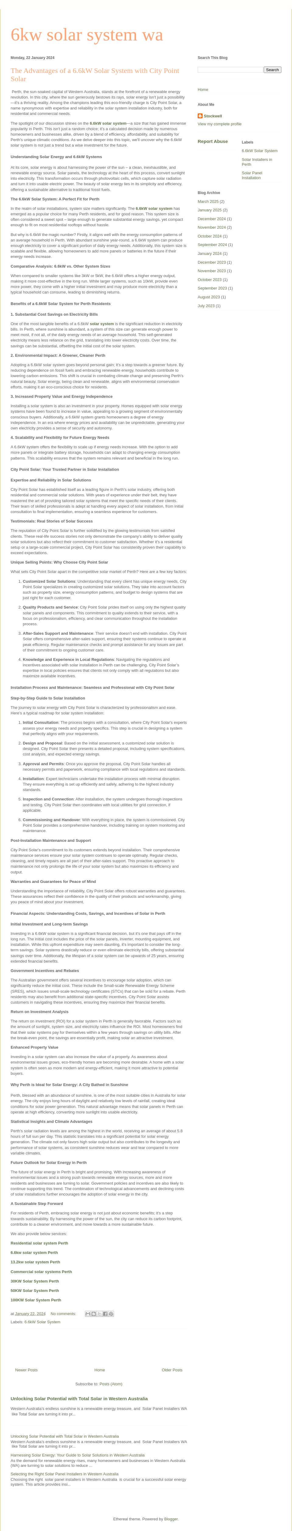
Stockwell (213, 116)
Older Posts (172, 1370)
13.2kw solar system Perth (35, 1262)
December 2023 (212, 262)
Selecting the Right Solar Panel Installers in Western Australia (65, 1474)
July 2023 (206, 306)
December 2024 (212, 219)
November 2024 (212, 227)
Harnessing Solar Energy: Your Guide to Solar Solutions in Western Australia (78, 1455)
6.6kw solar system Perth (34, 1252)
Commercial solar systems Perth (41, 1271)
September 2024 (212, 244)
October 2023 (210, 279)
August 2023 (209, 297)
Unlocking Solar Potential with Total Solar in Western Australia (79, 1398)
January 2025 (210, 210)
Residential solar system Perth (39, 1243)
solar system (102, 323)
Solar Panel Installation (252, 175)
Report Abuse (213, 141)
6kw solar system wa (87, 34)
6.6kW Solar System (43, 1322)
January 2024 (210, 253)
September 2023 (212, 288)
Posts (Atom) (110, 1384)
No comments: (64, 1313)
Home (100, 1370)
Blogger (171, 1519)
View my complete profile (220, 124)
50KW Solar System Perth (35, 1290)
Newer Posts (26, 1370)
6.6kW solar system (108, 123)
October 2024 (210, 236)
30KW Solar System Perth (35, 1281)
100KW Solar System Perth (36, 1300)
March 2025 (208, 201)
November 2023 (212, 271)
